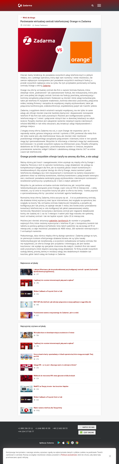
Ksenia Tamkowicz (41, 25)
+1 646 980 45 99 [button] (42, 428)
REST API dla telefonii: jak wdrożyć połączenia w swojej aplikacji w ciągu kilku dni (62, 302)
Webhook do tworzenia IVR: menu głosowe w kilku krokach (54, 376)
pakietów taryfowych (59, 220)
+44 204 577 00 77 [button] (26, 431)
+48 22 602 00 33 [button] (60, 428)
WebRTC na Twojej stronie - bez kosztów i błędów (51, 386)
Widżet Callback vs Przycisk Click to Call (48, 291)
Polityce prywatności (69, 459)
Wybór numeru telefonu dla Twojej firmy (48, 408)
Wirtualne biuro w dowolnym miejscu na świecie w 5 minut (54, 333)
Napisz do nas (86, 427)
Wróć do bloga (29, 17)
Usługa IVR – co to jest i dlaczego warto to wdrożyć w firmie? (55, 365)
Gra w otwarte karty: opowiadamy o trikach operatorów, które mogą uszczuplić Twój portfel (63, 355)
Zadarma (46, 85)
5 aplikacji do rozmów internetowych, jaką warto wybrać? (54, 280)
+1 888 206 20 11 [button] (25, 428)
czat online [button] (87, 432)
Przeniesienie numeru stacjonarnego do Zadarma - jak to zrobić (56, 313)
